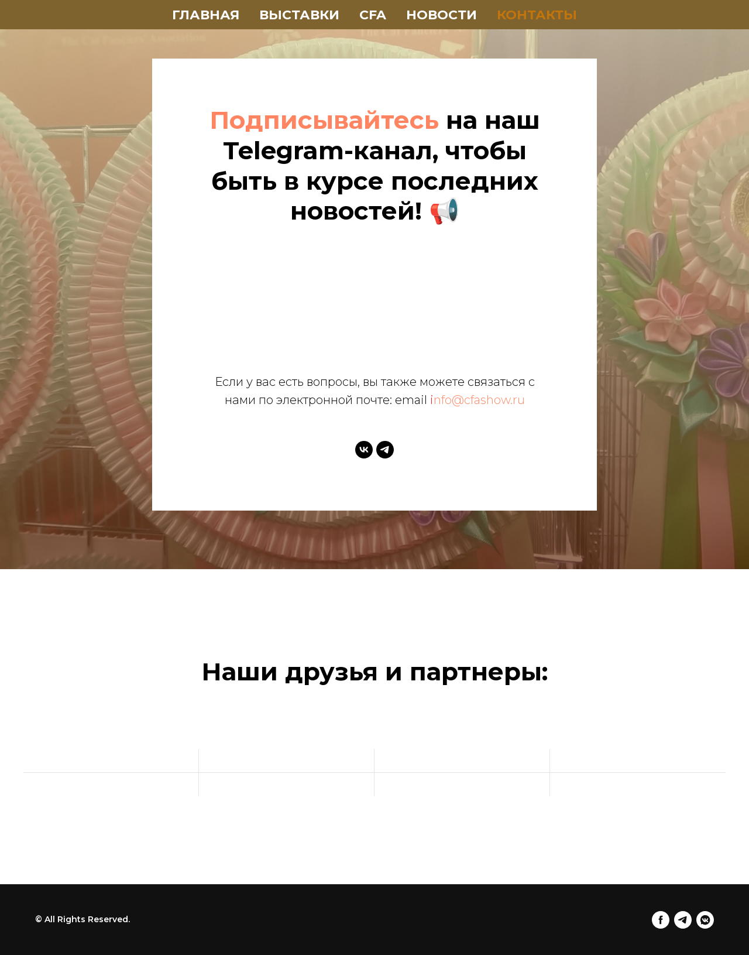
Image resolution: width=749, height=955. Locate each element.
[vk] (364, 449)
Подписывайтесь (324, 120)
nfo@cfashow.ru (479, 400)
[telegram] (385, 449)
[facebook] (660, 920)
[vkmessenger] (705, 920)
